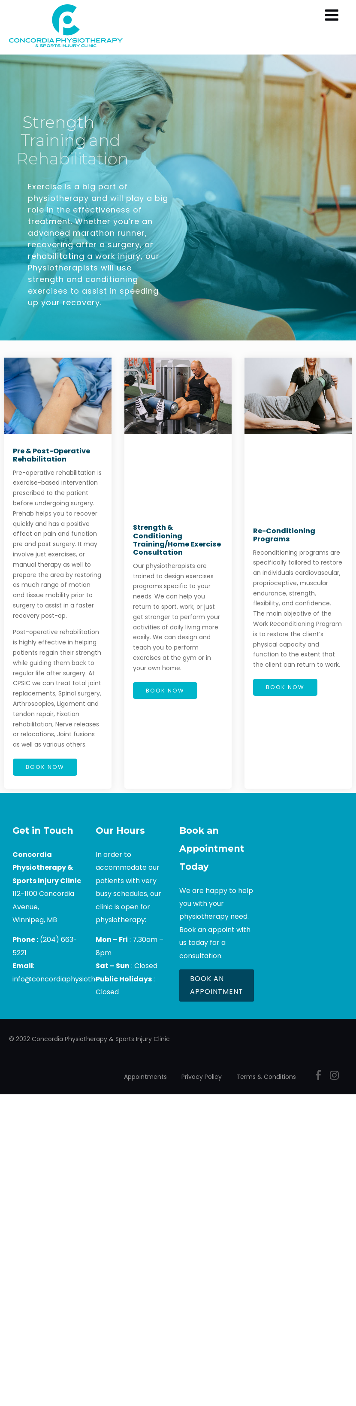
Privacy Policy (201, 1076)
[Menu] (331, 15)
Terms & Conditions (266, 1076)
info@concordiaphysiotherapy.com (72, 979)
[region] (178, 197)
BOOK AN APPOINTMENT (216, 985)
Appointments (145, 1076)
